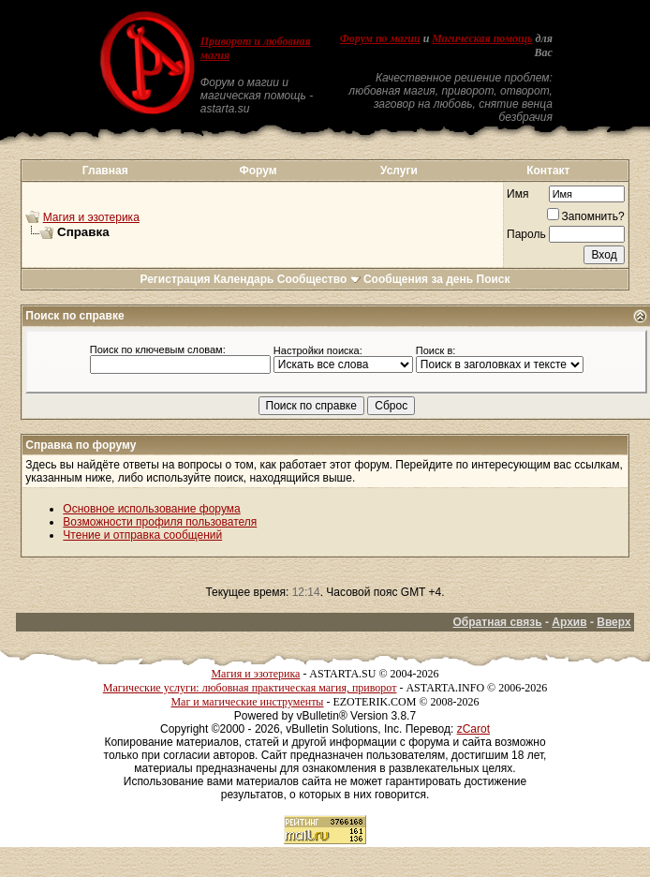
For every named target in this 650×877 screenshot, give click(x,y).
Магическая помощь (482, 38)
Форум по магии (380, 38)
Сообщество (319, 279)
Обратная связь (497, 622)
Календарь (244, 279)
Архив (569, 622)
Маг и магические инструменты (246, 701)
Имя (517, 194)
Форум (257, 170)
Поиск (493, 279)
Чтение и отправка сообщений (142, 535)
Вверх (613, 622)
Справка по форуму (80, 445)
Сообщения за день (418, 279)
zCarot (473, 729)
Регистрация (175, 279)
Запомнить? (586, 216)
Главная (105, 170)
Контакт (547, 170)
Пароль (526, 234)
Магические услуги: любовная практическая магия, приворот (250, 687)
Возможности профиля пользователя (160, 521)
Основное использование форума (151, 508)
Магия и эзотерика (91, 217)
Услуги (399, 170)
